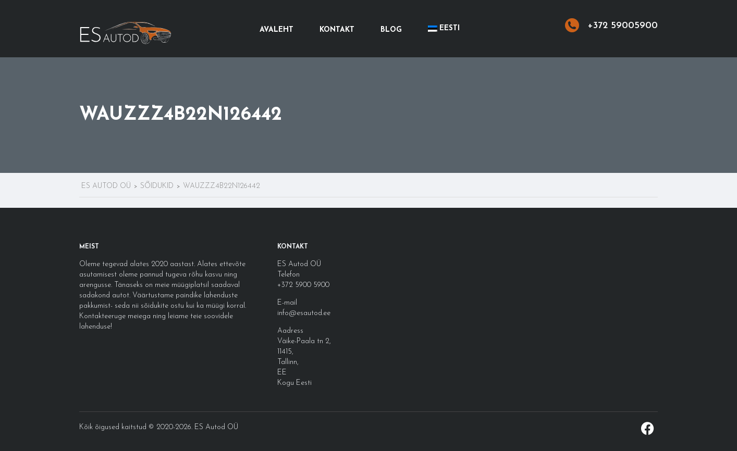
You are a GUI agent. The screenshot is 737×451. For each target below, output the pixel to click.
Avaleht (276, 30)
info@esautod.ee (303, 313)
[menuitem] (444, 28)
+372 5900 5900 (303, 285)
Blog (391, 30)
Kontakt (337, 30)
